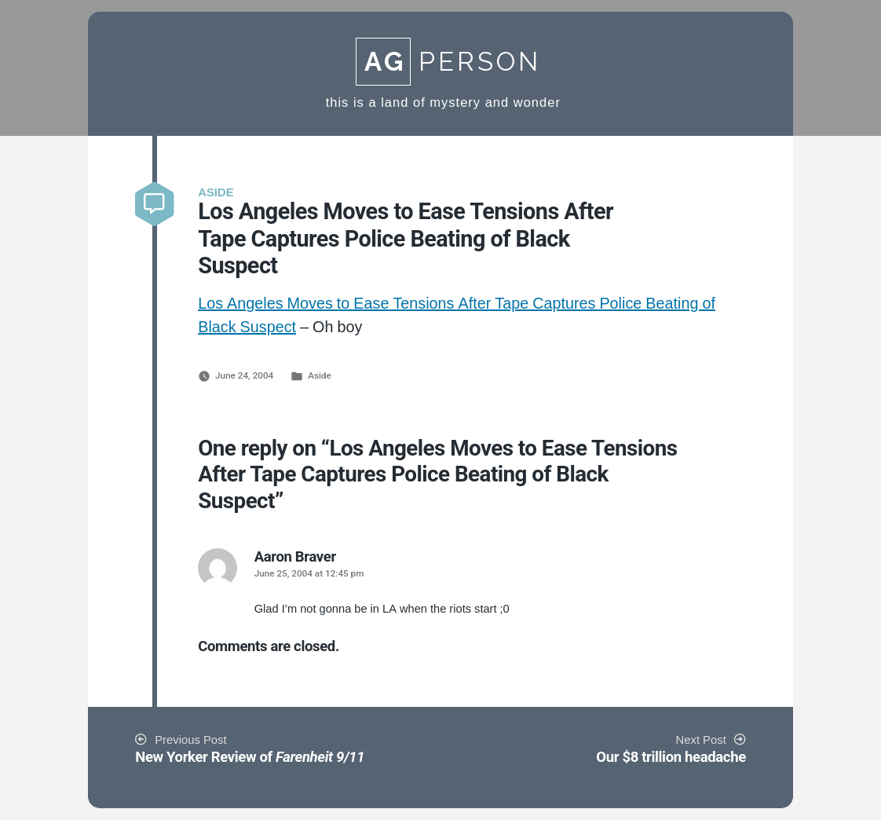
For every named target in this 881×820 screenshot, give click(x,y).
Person (448, 61)
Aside (319, 375)
